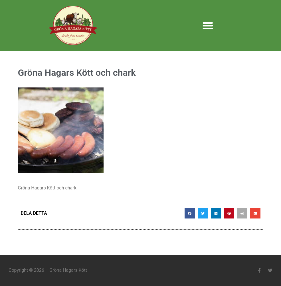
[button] (208, 25)
